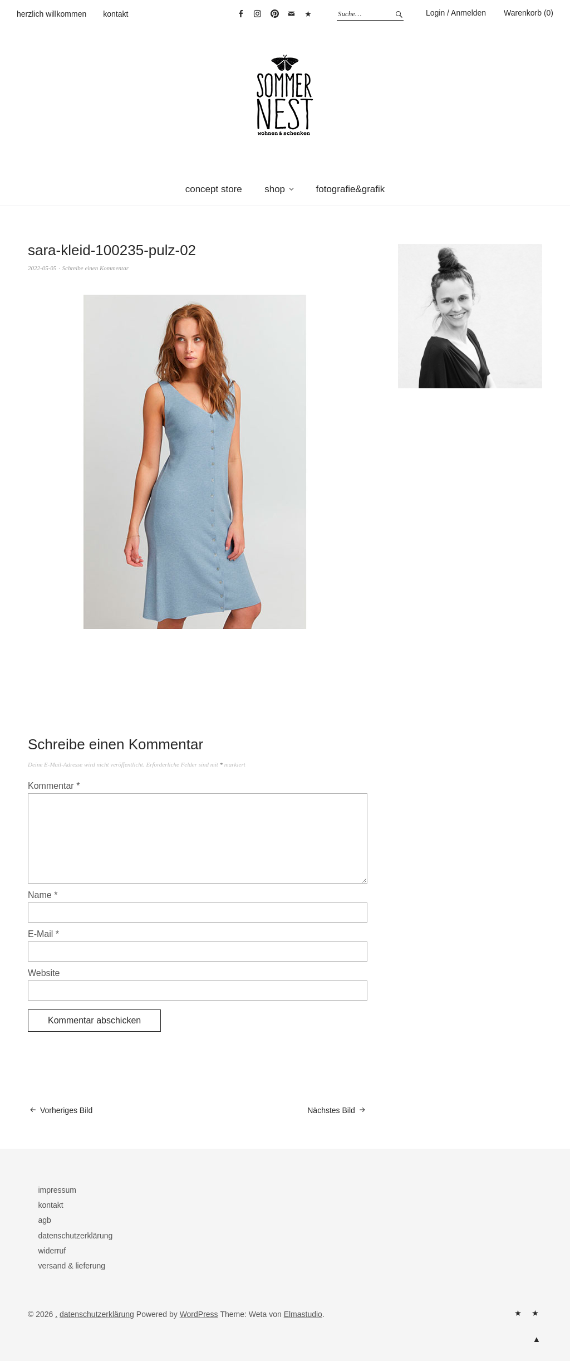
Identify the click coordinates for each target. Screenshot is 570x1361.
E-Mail (43, 934)
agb (44, 1220)
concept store (213, 189)
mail (291, 14)
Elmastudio (303, 1314)
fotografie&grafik (350, 189)
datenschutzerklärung (75, 1235)
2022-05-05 (42, 268)
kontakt (115, 13)
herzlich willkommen (51, 13)
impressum (57, 1190)
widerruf (52, 1250)
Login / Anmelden (456, 12)
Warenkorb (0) (528, 12)
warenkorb (308, 14)
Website (44, 973)
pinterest (274, 14)
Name (42, 895)
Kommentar (54, 786)
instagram (257, 14)
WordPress (199, 1314)
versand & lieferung (71, 1265)
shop (274, 189)
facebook (240, 14)
